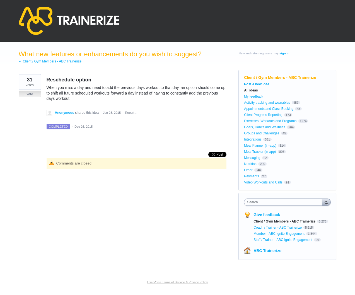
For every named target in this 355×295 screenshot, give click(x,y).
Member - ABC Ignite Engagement (279, 234)
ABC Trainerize (267, 250)
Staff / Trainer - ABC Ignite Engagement (283, 240)
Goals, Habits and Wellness (264, 127)
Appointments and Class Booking (268, 109)
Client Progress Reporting (263, 115)
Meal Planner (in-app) (260, 146)
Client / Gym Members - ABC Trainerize (280, 77)
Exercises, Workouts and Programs (270, 121)
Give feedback (266, 214)
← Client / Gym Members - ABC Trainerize (50, 61)
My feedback (253, 96)
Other (248, 170)
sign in (284, 53)
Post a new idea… (258, 84)
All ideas (251, 90)
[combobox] (284, 202)
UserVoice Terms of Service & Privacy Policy (177, 282)
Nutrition (250, 164)
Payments (251, 176)
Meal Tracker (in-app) (260, 152)
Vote (29, 94)
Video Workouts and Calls (263, 182)
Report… (131, 112)
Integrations (253, 139)
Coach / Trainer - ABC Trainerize (278, 227)
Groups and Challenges (261, 133)
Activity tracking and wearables (267, 103)
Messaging (252, 158)
